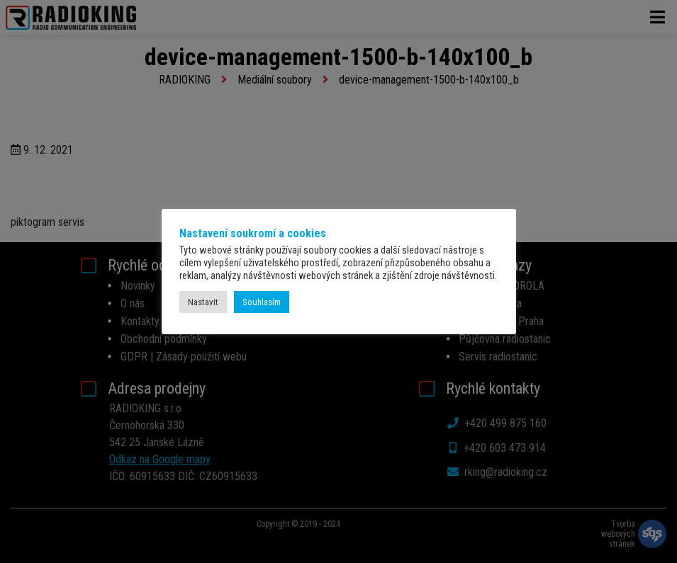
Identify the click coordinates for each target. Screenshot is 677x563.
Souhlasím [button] (261, 302)
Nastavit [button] (203, 302)
